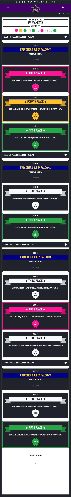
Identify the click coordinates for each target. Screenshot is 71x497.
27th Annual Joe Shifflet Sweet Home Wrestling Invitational (35, 435)
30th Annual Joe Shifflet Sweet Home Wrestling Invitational (35, 109)
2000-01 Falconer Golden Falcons (19, 155)
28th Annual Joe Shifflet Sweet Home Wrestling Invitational (35, 317)
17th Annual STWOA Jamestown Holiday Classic (35, 138)
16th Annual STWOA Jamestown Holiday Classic (35, 227)
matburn (39, 455)
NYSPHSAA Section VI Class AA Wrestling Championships (35, 80)
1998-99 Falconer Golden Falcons (19, 363)
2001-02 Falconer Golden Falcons (19, 37)
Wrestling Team (35, 54)
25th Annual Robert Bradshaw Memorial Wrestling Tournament (35, 345)
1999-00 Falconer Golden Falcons (19, 244)
